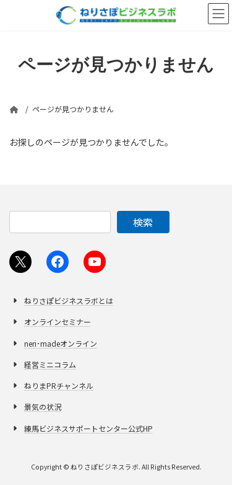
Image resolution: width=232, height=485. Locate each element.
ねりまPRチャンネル (58, 385)
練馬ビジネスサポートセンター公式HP (88, 427)
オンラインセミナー (57, 321)
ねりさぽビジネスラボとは (68, 300)
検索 (143, 222)
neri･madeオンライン (60, 342)
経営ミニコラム (50, 364)
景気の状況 (42, 406)
